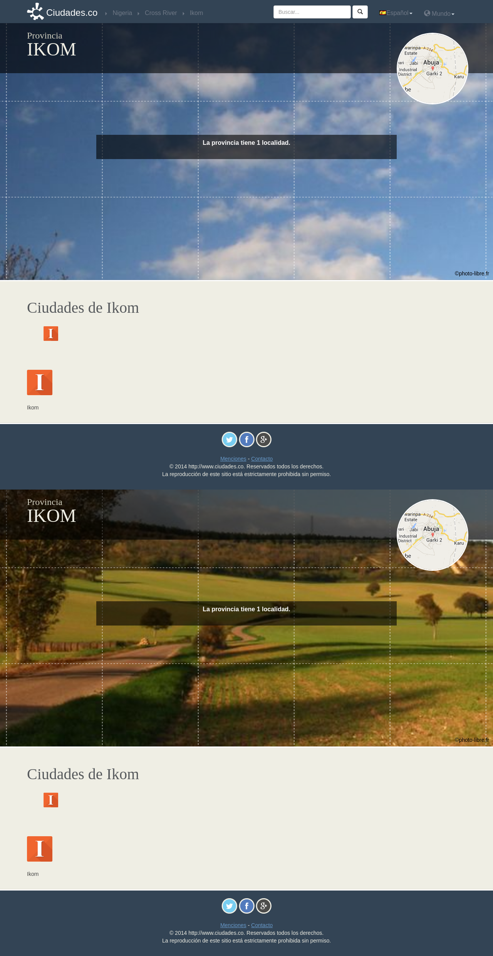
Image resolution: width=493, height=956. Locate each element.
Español (396, 13)
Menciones (233, 459)
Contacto (262, 459)
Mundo (439, 13)
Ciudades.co (71, 12)
